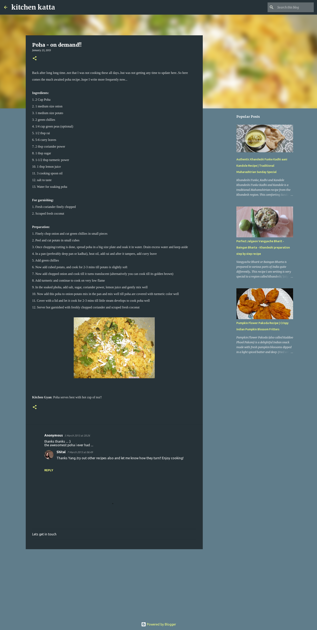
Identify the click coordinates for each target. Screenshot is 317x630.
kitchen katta (33, 7)
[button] (34, 58)
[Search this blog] (292, 7)
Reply (48, 470)
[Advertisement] (114, 583)
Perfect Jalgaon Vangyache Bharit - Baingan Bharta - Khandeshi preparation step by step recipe (263, 247)
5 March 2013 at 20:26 (77, 435)
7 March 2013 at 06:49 (80, 452)
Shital (61, 452)
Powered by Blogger (158, 624)
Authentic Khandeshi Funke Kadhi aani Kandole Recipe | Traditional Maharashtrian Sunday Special (261, 166)
